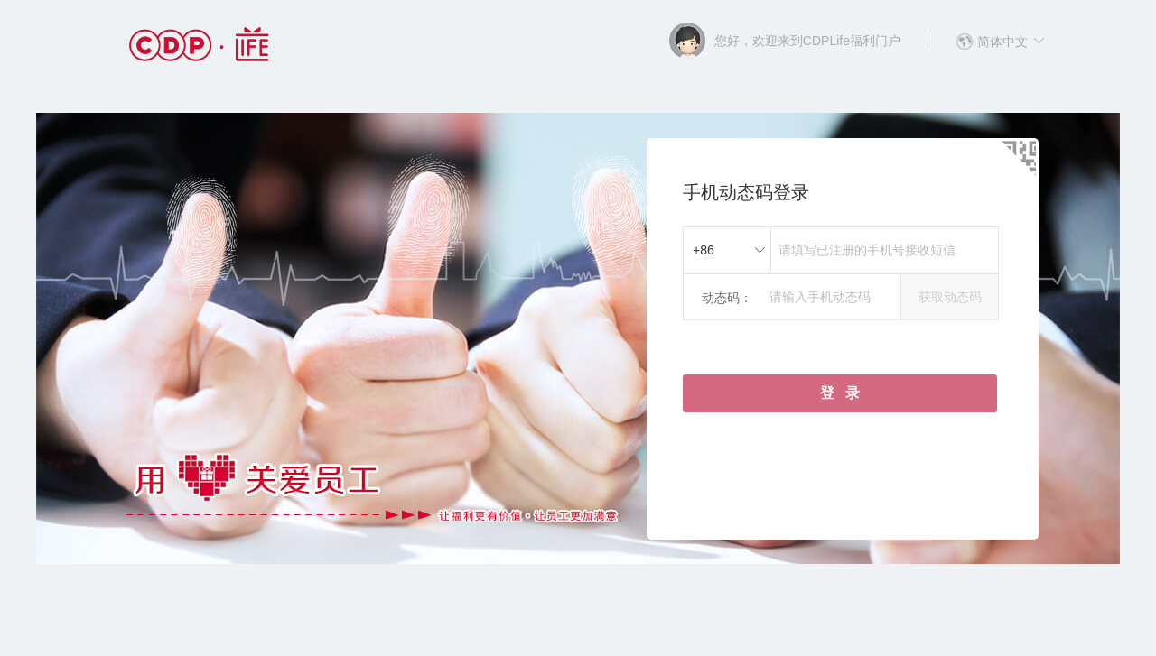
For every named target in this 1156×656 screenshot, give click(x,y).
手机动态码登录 (746, 192)
